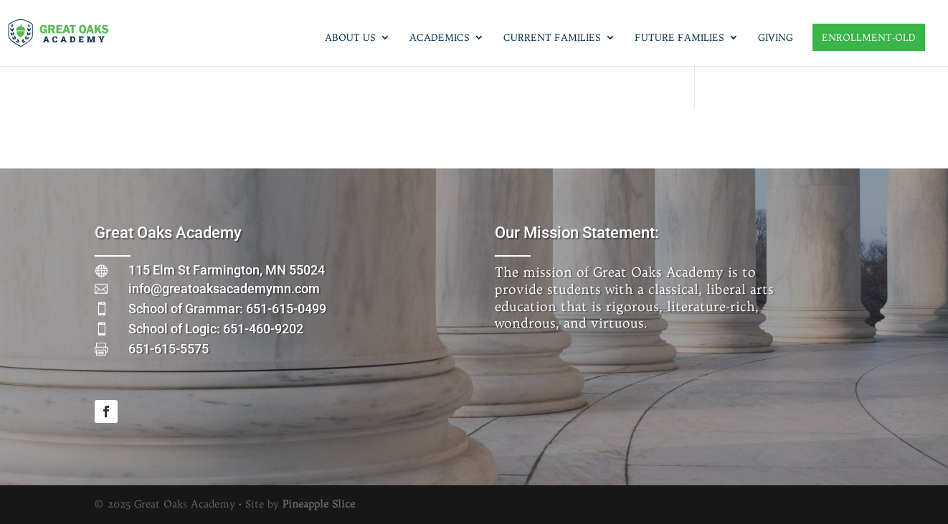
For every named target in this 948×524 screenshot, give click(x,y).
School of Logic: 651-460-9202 (215, 328)
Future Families (679, 37)
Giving (775, 37)
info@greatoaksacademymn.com (224, 288)
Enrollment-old (869, 37)
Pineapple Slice (319, 503)
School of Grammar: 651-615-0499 (227, 308)
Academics (439, 37)
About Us (350, 37)
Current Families (552, 37)
